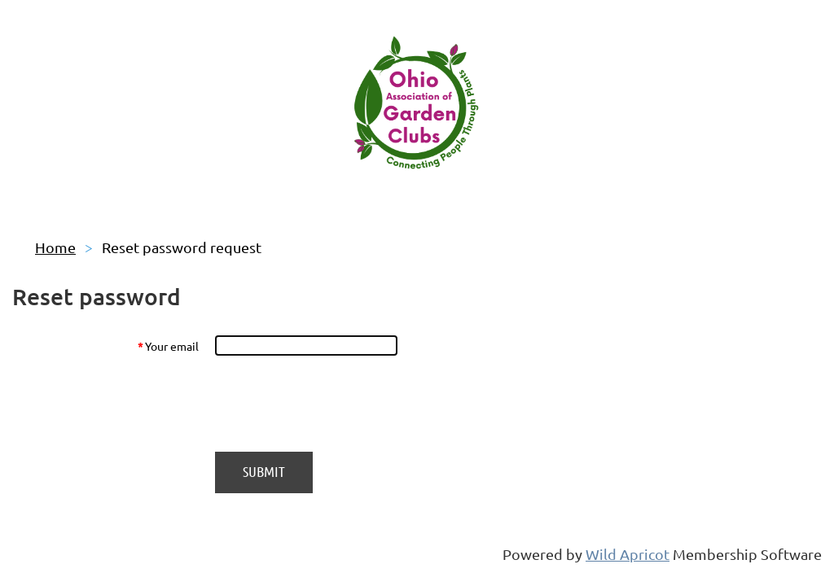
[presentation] (338, 403)
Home (55, 247)
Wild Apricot (627, 553)
